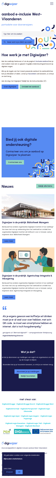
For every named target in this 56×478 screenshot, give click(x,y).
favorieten (32, 74)
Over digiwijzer (10, 86)
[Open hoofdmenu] (51, 4)
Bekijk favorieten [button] (28, 376)
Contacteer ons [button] (15, 162)
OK (19, 472)
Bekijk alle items (45, 186)
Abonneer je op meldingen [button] (28, 371)
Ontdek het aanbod (30, 86)
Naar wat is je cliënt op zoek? (19, 42)
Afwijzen (9, 472)
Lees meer (8, 241)
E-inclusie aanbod (42, 61)
